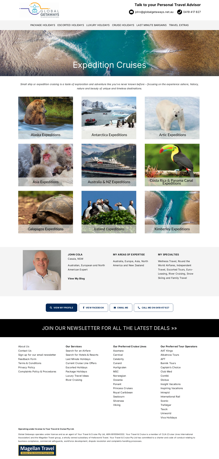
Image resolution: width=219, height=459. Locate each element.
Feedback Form (27, 359)
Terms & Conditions (29, 363)
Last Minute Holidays (78, 359)
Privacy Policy (26, 367)
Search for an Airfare (78, 350)
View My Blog (76, 278)
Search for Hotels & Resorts (82, 354)
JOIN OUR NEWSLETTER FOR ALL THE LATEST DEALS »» (109, 328)
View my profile (63, 307)
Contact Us (24, 350)
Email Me (122, 307)
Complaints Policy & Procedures (37, 371)
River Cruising (74, 379)
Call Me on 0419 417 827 (155, 307)
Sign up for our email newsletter (37, 354)
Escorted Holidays (76, 367)
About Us (23, 346)
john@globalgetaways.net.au (154, 12)
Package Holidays (76, 371)
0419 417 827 (192, 12)
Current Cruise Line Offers (81, 363)
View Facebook (95, 307)
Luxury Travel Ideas (77, 375)
